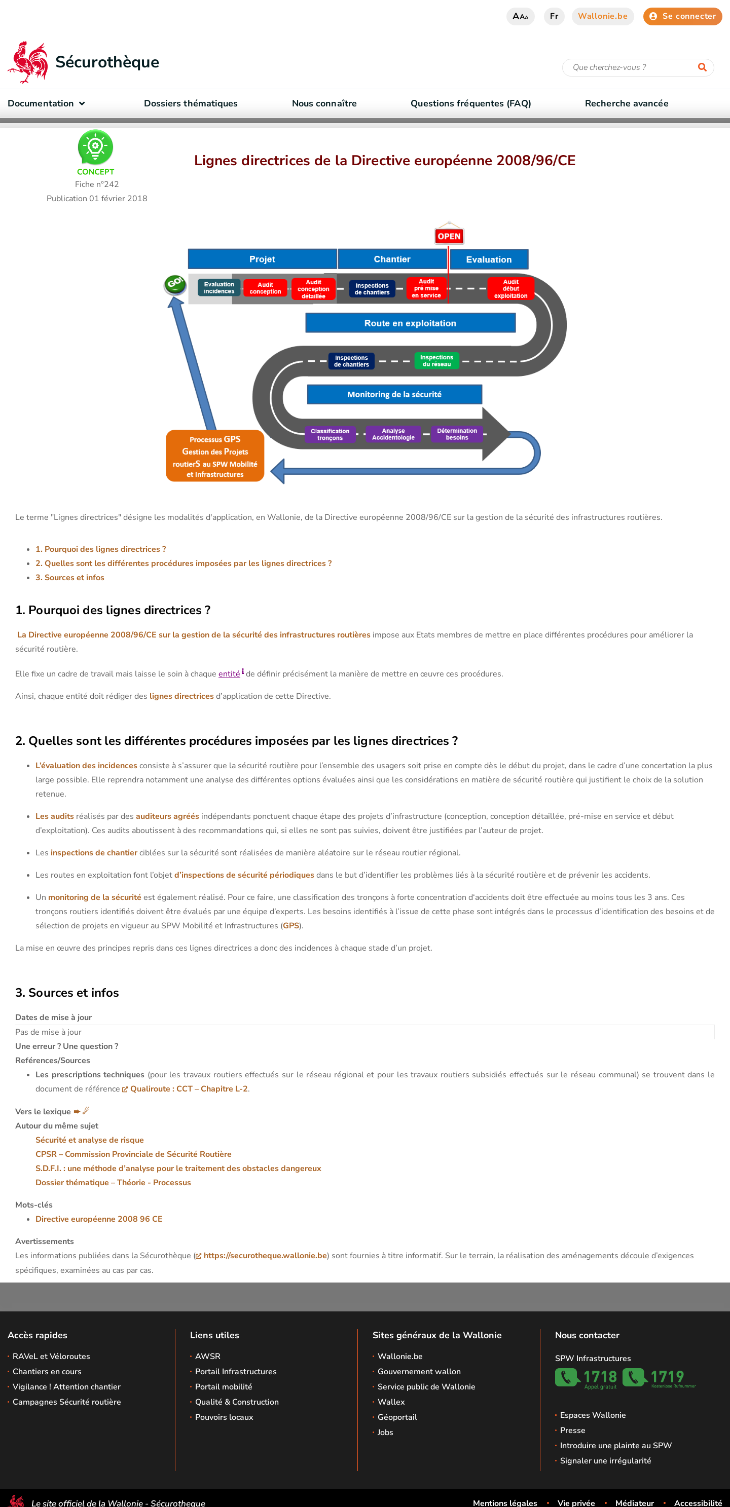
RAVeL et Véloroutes (51, 1356)
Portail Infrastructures (236, 1372)
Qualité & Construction (237, 1402)
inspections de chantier (93, 852)
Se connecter (682, 16)
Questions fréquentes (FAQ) (471, 103)
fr (554, 16)
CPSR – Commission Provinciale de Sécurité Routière (133, 1154)
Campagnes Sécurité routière (67, 1402)
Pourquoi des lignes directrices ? (105, 549)
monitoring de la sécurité (93, 897)
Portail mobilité (223, 1387)
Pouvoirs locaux (224, 1417)
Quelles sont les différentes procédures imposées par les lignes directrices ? (188, 563)
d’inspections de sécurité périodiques (244, 875)
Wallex (391, 1402)
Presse (573, 1430)
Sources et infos (74, 577)
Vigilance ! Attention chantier (67, 1387)
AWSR (208, 1356)
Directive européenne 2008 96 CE (99, 1219)
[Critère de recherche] (638, 68)
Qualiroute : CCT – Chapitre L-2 (189, 1089)
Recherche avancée (627, 103)
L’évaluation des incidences (86, 765)
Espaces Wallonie (593, 1415)
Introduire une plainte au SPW (616, 1446)
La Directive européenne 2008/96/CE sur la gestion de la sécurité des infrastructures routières (194, 635)
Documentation (49, 103)
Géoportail (397, 1417)
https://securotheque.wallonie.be (265, 1255)
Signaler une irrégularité (605, 1461)
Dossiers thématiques (191, 103)
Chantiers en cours (47, 1372)
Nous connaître (324, 103)
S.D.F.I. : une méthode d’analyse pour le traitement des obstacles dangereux (178, 1168)
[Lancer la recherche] (704, 68)
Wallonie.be (603, 16)
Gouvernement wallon (419, 1372)
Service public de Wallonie (427, 1387)
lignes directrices (181, 696)
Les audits (54, 816)
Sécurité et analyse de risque (89, 1140)
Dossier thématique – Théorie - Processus (113, 1182)
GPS (291, 925)
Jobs (385, 1432)
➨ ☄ (81, 1111)
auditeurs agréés (167, 816)
